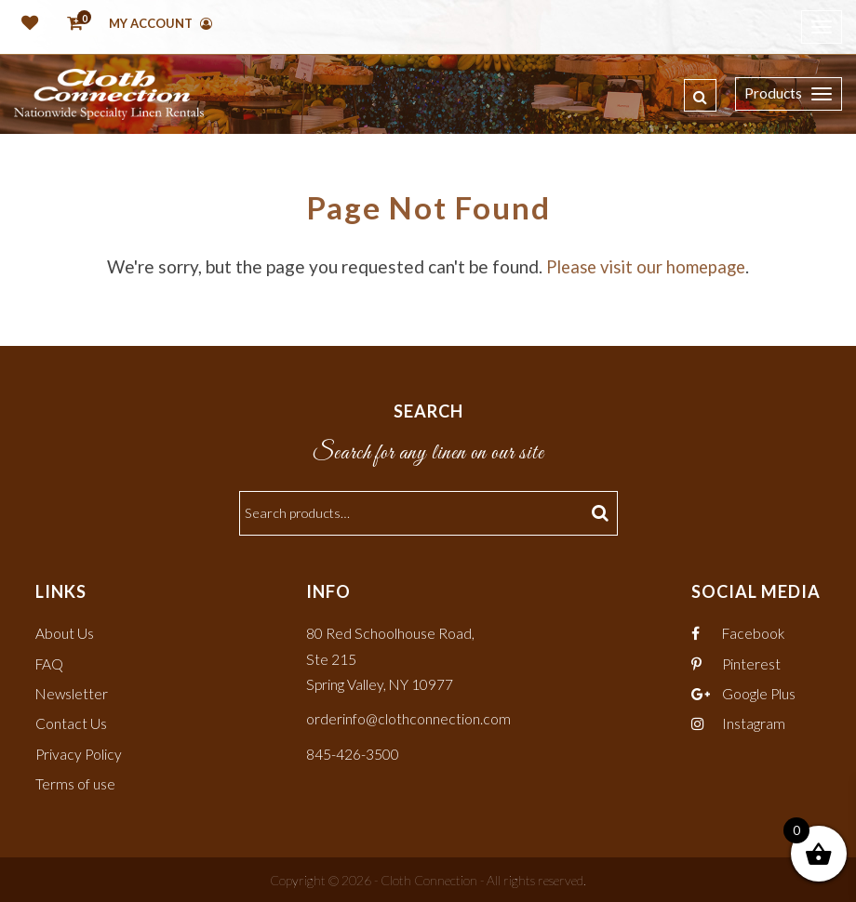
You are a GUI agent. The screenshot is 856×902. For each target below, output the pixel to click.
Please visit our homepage (646, 266)
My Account (160, 23)
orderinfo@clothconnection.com (409, 718)
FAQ (50, 662)
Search (602, 512)
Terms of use (75, 782)
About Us (64, 633)
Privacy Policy (79, 753)
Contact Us (71, 723)
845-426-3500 (352, 753)
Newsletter (72, 693)
